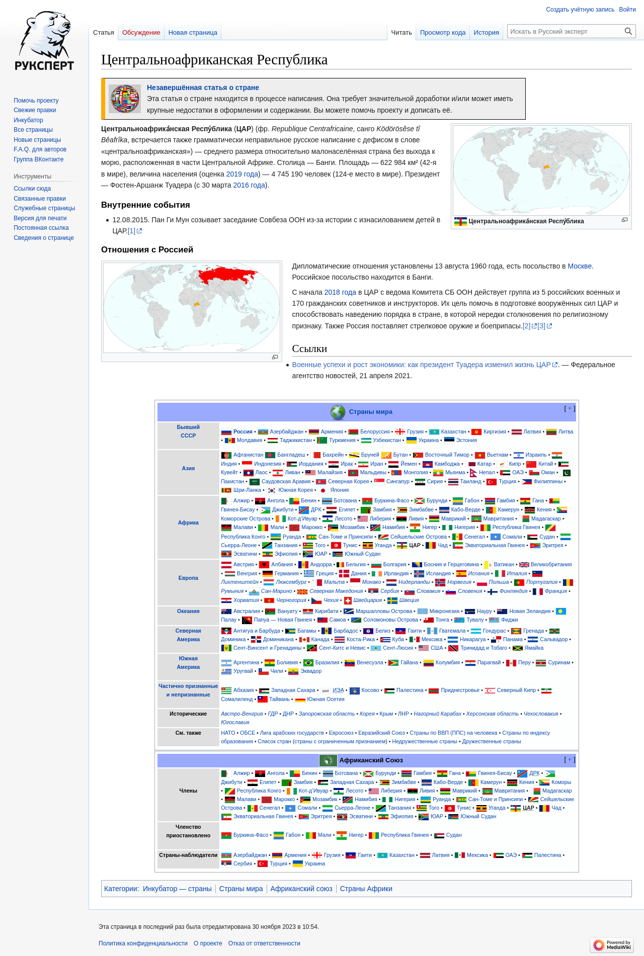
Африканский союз (302, 889)
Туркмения (342, 440)
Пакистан (232, 481)
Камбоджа (447, 464)
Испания (479, 573)
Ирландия (396, 573)
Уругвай (243, 671)
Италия (517, 573)
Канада (320, 639)
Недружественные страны (424, 741)
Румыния (232, 591)
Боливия (287, 662)
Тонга (442, 620)
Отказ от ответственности (264, 943)
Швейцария (368, 600)
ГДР (273, 714)
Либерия (380, 518)
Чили (276, 671)
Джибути (282, 509)
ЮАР (321, 554)
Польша (499, 582)
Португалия (541, 582)
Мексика (432, 639)
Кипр (515, 464)
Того (320, 545)
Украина (428, 440)
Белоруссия (374, 431)
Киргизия (495, 431)
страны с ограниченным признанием (339, 741)
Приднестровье (460, 690)
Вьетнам (497, 455)
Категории (120, 889)
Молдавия (249, 440)
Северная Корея (348, 481)
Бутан (400, 455)
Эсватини (245, 554)
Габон (472, 500)
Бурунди (437, 500)
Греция (325, 573)
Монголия (416, 472)
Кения (544, 509)
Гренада (533, 631)
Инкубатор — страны (177, 889)
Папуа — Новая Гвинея (283, 620)
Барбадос (346, 631)
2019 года (242, 174)
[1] (132, 231)
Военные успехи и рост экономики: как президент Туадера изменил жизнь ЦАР (421, 365)
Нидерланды (414, 582)
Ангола (275, 500)
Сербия (389, 591)
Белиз (382, 631)
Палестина (410, 690)
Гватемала (452, 631)
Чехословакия (541, 714)
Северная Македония (336, 591)
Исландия (438, 573)
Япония (339, 490)
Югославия (235, 722)
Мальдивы (373, 472)
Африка (188, 522)
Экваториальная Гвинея (495, 545)
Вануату (287, 611)
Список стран (274, 741)
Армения (332, 431)
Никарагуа (473, 639)
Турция (507, 481)
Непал (487, 472)
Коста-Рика (361, 639)
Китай (545, 464)
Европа (188, 578)
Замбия (382, 509)
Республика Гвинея (516, 527)
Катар (484, 464)
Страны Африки (366, 889)
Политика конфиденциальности (143, 943)
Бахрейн (333, 455)
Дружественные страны (491, 741)
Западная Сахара (293, 690)
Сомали (512, 537)
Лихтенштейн (240, 582)
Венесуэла (370, 662)
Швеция (409, 600)
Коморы (561, 782)
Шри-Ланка (247, 490)
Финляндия (513, 591)
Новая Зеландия (529, 611)
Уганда (383, 545)
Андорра (321, 564)
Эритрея (553, 545)
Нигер (429, 527)
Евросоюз (341, 733)
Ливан (292, 472)
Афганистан (248, 455)
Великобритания (551, 564)
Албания (282, 564)
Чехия (331, 600)
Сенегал (474, 537)
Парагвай (489, 662)
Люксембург (291, 582)
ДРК (316, 509)
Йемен (408, 464)
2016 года (249, 185)
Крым (386, 714)
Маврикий (453, 518)
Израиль (536, 455)
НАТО (228, 733)
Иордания (311, 464)
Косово (370, 690)
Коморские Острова (245, 518)
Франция (556, 591)
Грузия (415, 431)
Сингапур (398, 481)
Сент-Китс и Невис (342, 648)
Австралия (246, 611)
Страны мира (370, 411)
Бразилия (327, 662)
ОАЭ (518, 472)
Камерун (508, 509)
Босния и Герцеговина (451, 564)
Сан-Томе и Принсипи (345, 537)
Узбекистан (386, 440)
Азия (188, 468)
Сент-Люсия (398, 648)
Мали (277, 527)
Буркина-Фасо (391, 500)
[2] (527, 326)
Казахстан (453, 431)
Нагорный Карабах (438, 714)
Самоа (338, 620)
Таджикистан (296, 440)
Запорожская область (327, 714)
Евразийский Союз (381, 733)
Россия (243, 431)
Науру (484, 611)
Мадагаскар (546, 518)
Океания (188, 611)
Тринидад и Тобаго (483, 648)
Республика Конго (243, 537)
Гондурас (494, 631)
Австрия (243, 564)
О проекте (208, 943)
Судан (547, 537)
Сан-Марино (276, 591)
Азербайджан (287, 431)
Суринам (559, 662)
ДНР (288, 714)
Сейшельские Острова (418, 537)
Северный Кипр (516, 690)
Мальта (334, 582)
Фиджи (509, 620)
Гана (538, 500)
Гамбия (506, 500)
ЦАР (415, 545)
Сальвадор (554, 639)
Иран (376, 464)
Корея (367, 714)
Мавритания (499, 518)
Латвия (532, 431)
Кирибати (326, 611)
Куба (398, 639)
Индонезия (267, 464)
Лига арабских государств (292, 733)
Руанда (292, 537)
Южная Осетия (326, 699)
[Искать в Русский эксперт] (571, 31)
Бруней (370, 455)
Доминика (233, 639)
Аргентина (246, 662)
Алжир (241, 500)
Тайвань (279, 699)
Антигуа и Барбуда (256, 631)
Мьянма (455, 472)
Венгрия (247, 573)
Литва (565, 431)
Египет (347, 509)
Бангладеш (291, 455)
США (437, 648)
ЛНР (403, 714)
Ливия (416, 518)
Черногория (291, 600)
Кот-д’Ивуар (302, 518)
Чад (442, 545)
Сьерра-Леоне (239, 545)
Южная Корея (296, 490)
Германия (287, 573)
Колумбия (448, 662)
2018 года (340, 292)
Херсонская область (492, 714)
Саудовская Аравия (286, 481)
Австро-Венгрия (242, 714)
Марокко (312, 527)
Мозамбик (352, 527)
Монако (371, 582)
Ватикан (504, 564)
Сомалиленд (237, 699)
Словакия (429, 591)
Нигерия (464, 527)
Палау (228, 620)
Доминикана (278, 639)
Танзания (285, 545)
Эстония (466, 440)
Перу (524, 662)
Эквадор (310, 671)
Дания (359, 573)
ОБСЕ (247, 733)
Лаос (262, 472)
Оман (548, 472)
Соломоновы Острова (390, 620)
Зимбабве (421, 509)
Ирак (347, 464)
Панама (513, 639)
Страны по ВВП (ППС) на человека (454, 733)
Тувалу (475, 620)
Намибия (393, 527)
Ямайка (534, 648)
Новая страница (193, 32)
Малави (243, 527)
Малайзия (330, 472)
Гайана (409, 662)
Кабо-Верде (466, 509)
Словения (470, 591)
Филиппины (548, 481)
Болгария (395, 564)
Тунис (350, 545)
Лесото (343, 518)
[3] (541, 326)
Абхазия (243, 690)
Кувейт (229, 472)
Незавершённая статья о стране (203, 87)
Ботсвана (345, 500)
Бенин (308, 500)
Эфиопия (286, 554)
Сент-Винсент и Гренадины (267, 648)
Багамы (306, 631)
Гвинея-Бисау (238, 509)
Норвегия (459, 582)
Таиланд (470, 481)
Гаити (415, 631)
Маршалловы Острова (384, 611)
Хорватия (246, 600)
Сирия (435, 481)
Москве (580, 266)
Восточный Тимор (447, 455)
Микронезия (445, 611)
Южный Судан (362, 554)
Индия (229, 464)
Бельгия (356, 564)
